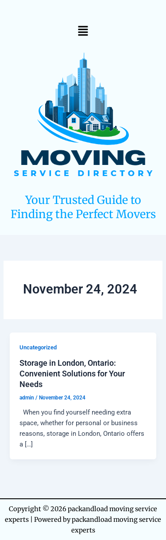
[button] (83, 30)
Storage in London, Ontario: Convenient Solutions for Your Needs (72, 373)
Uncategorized (38, 347)
